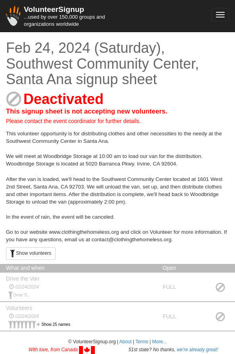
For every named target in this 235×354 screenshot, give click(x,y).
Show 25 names (56, 324)
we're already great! (197, 349)
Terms (141, 341)
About (125, 341)
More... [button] (159, 341)
